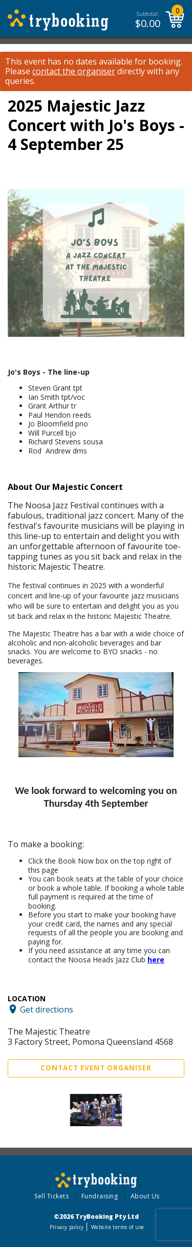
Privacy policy (67, 1227)
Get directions (46, 1009)
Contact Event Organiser (96, 1067)
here (155, 959)
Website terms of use (117, 1227)
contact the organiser (73, 71)
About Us (145, 1196)
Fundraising (99, 1196)
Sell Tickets (51, 1196)
